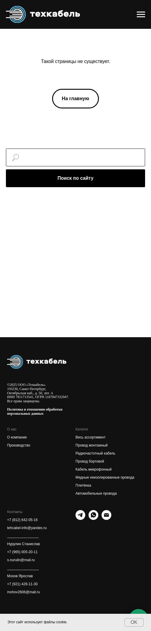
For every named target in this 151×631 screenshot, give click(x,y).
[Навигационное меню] (141, 15)
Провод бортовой (90, 461)
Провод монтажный (92, 445)
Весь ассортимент (90, 437)
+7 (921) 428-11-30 (22, 584)
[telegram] (80, 518)
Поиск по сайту (75, 178)
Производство (18, 445)
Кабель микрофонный (94, 469)
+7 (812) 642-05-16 (22, 520)
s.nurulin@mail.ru (21, 560)
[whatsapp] (93, 518)
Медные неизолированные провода (105, 477)
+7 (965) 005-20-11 (22, 552)
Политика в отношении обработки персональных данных (34, 411)
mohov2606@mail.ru (23, 592)
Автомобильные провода (96, 493)
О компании (17, 437)
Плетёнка (83, 485)
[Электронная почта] (106, 518)
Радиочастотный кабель (95, 453)
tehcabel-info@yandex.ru (27, 528)
